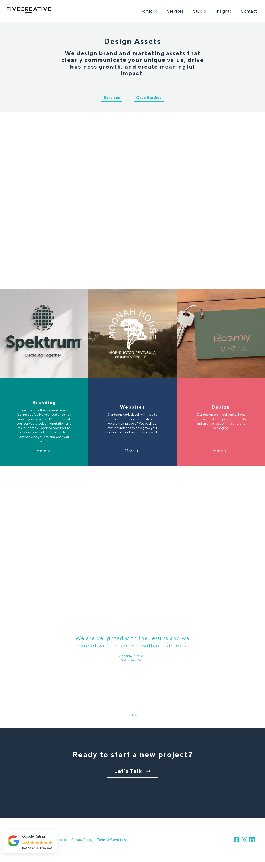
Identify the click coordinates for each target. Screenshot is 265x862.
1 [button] (129, 715)
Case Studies (148, 97)
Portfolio (148, 11)
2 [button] (132, 715)
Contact (249, 11)
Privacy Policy (82, 840)
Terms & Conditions (112, 840)
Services (175, 11)
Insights (223, 11)
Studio (199, 11)
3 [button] (136, 715)
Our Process (57, 840)
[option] (132, 200)
